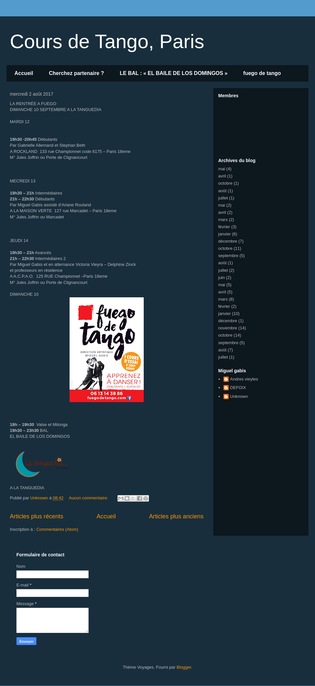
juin (221, 277)
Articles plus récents (36, 516)
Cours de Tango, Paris (107, 41)
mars (223, 219)
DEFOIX (238, 387)
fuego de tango (262, 73)
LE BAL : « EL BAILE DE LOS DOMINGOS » (173, 73)
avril (222, 176)
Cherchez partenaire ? (76, 73)
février (224, 226)
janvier (224, 234)
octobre (225, 183)
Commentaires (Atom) (57, 529)
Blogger (184, 667)
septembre (228, 255)
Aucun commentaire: (89, 497)
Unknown (239, 396)
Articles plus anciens (176, 516)
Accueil (23, 73)
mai (221, 168)
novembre (227, 327)
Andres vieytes (244, 379)
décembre (227, 241)
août (222, 190)
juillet (223, 197)
